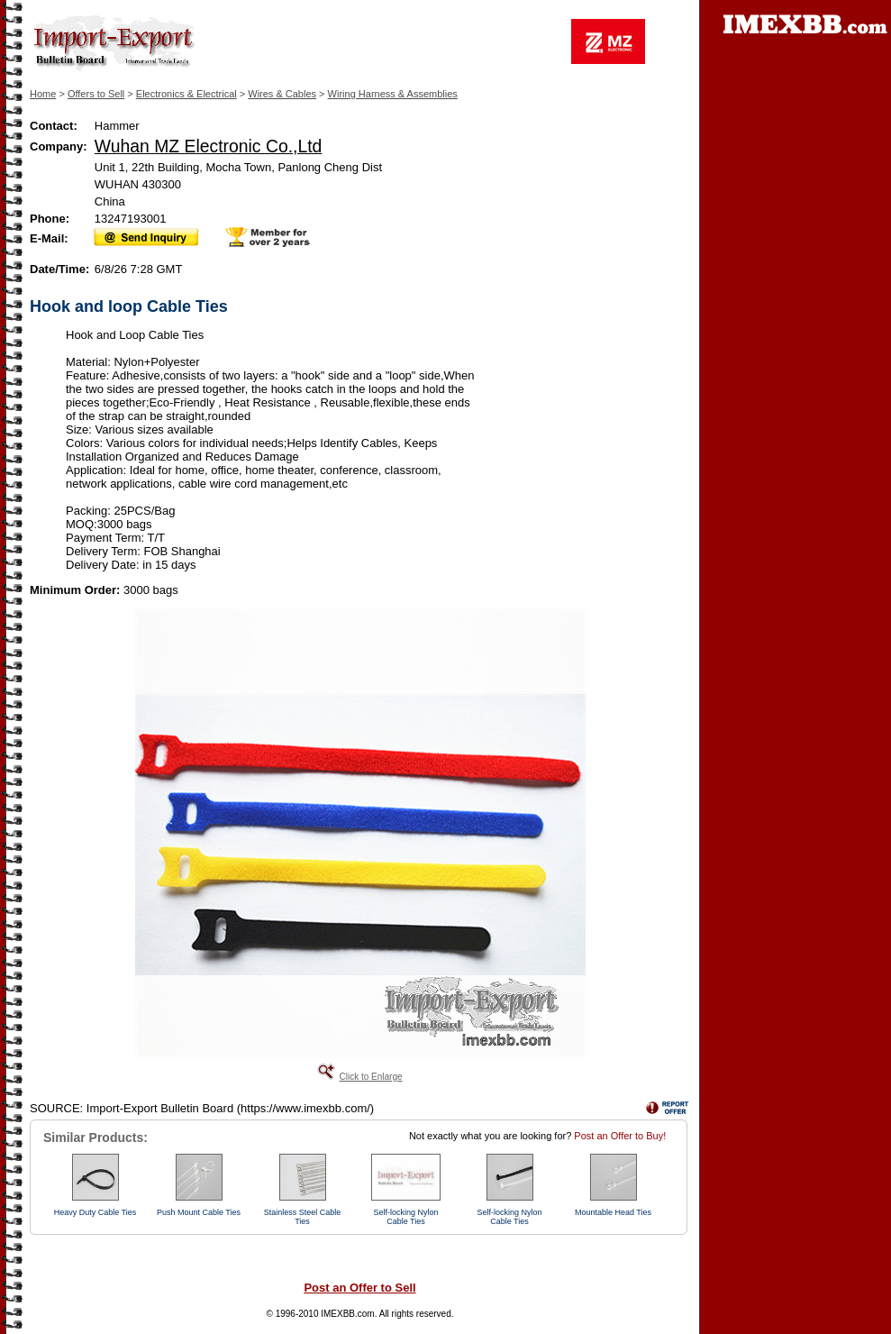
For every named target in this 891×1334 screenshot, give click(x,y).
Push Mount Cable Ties (199, 1212)
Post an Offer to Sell (359, 1287)
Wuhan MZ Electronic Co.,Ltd (209, 146)
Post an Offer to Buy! (620, 1135)
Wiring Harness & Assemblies (393, 93)
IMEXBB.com (347, 1314)
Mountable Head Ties (613, 1212)
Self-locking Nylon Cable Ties (405, 1217)
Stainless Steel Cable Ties (302, 1217)
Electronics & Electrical (186, 93)
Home (43, 93)
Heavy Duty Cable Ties (95, 1212)
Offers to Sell (96, 93)
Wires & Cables (282, 93)
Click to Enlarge (370, 1077)
